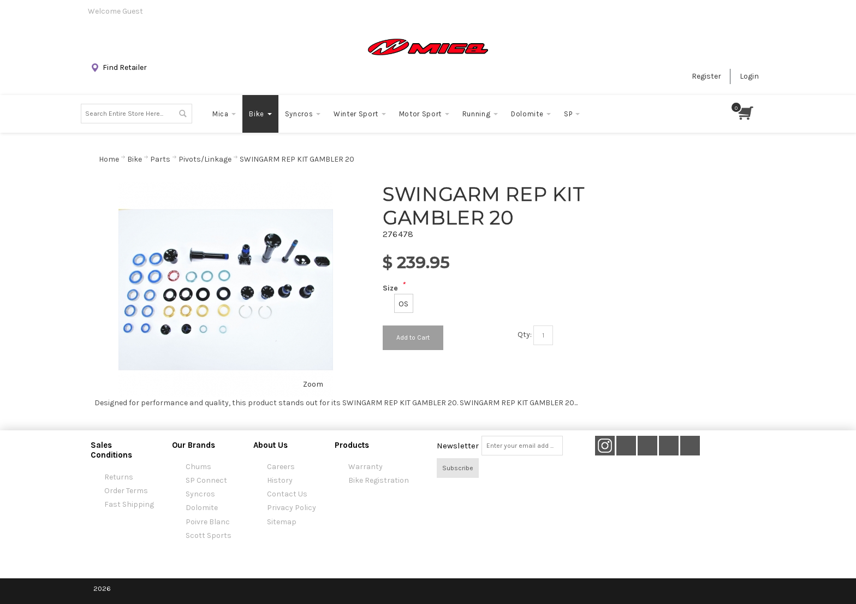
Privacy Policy (291, 507)
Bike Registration (378, 480)
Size (390, 288)
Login (749, 76)
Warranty (365, 466)
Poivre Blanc (208, 521)
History (280, 480)
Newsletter (458, 446)
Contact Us (287, 494)
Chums (198, 466)
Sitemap (281, 521)
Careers (281, 466)
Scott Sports (208, 535)
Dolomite (202, 507)
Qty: (525, 334)
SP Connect (206, 480)
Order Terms (126, 490)
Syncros (200, 494)
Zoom (313, 384)
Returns (118, 477)
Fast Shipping (129, 504)
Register (706, 76)
